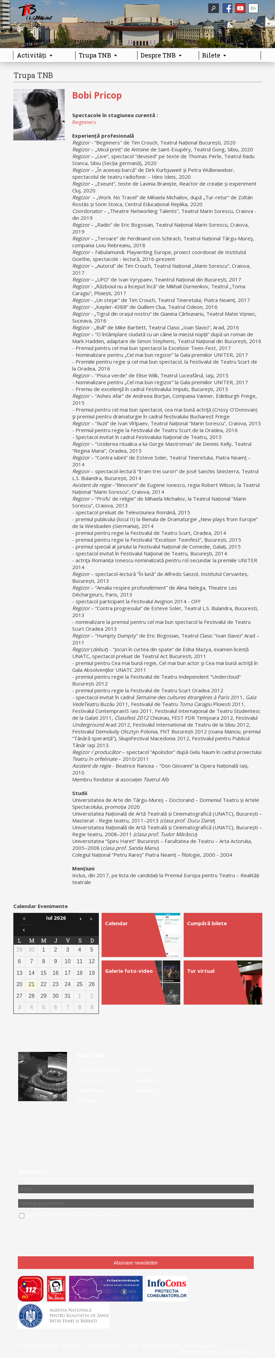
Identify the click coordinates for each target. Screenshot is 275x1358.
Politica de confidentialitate (90, 1215)
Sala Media (145, 1090)
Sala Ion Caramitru (97, 1069)
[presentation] (70, 1237)
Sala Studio (88, 1080)
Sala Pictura (89, 1090)
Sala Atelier (146, 1080)
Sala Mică (143, 1069)
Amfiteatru (88, 1100)
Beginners (84, 121)
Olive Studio (239, 1351)
